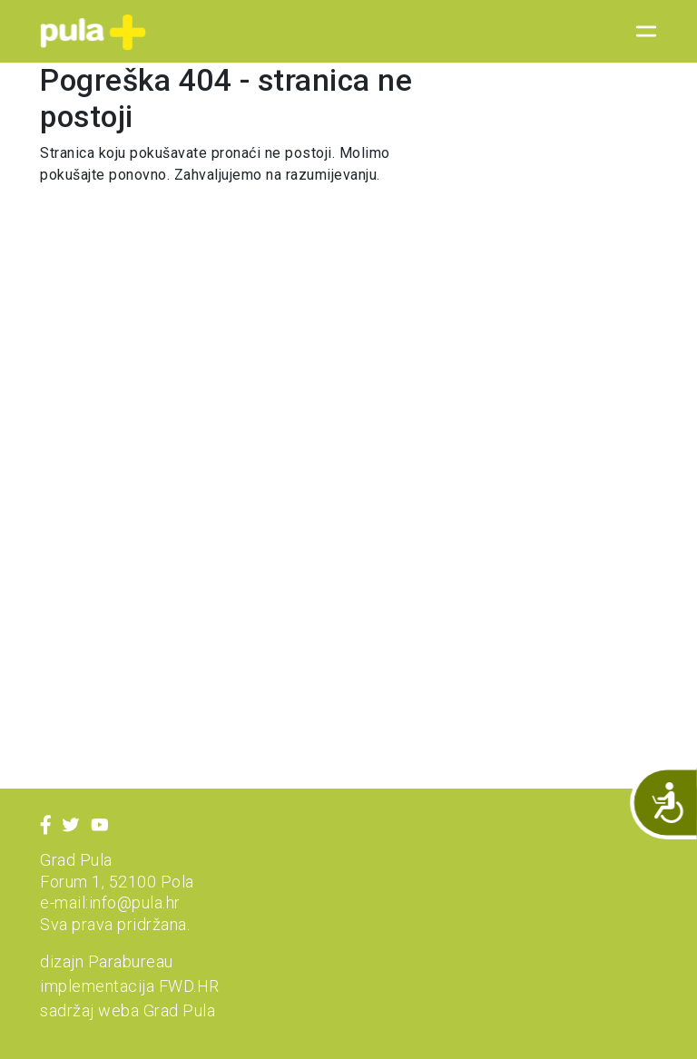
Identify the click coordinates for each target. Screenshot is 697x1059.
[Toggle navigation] (640, 32)
